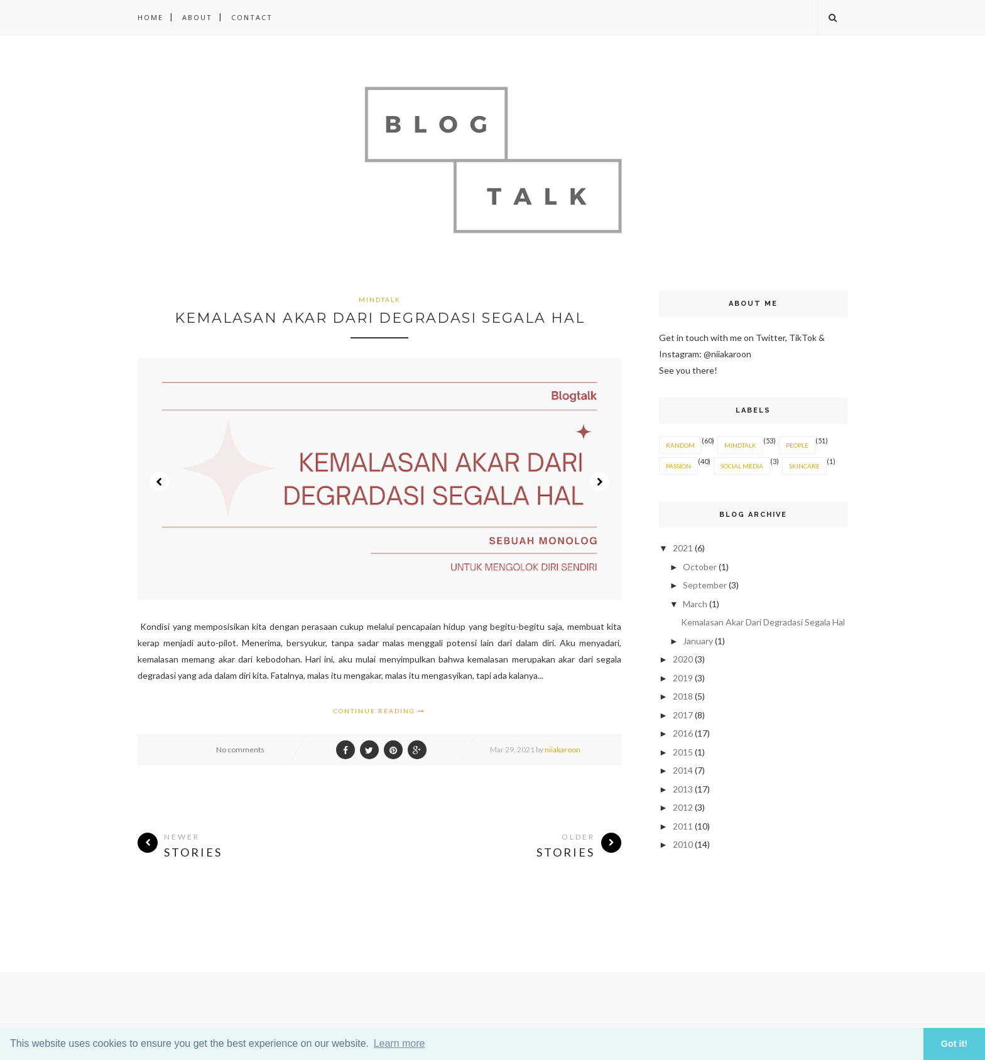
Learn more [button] (399, 1043)
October (701, 566)
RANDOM (680, 445)
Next (599, 481)
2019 (684, 678)
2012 (684, 807)
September (706, 585)
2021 (684, 548)
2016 (684, 733)
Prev (159, 481)
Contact (252, 17)
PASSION (678, 466)
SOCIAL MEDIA (742, 466)
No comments (240, 749)
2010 (684, 844)
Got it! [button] (954, 1044)
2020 (684, 659)
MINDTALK (380, 299)
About (197, 17)
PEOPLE (797, 445)
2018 (684, 696)
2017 (684, 715)
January (699, 640)
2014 (684, 770)
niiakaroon (562, 749)
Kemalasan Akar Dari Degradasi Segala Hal (380, 318)
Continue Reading (379, 711)
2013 (684, 789)
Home (150, 17)
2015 (684, 752)
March (696, 603)
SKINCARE (804, 466)
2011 (684, 826)
